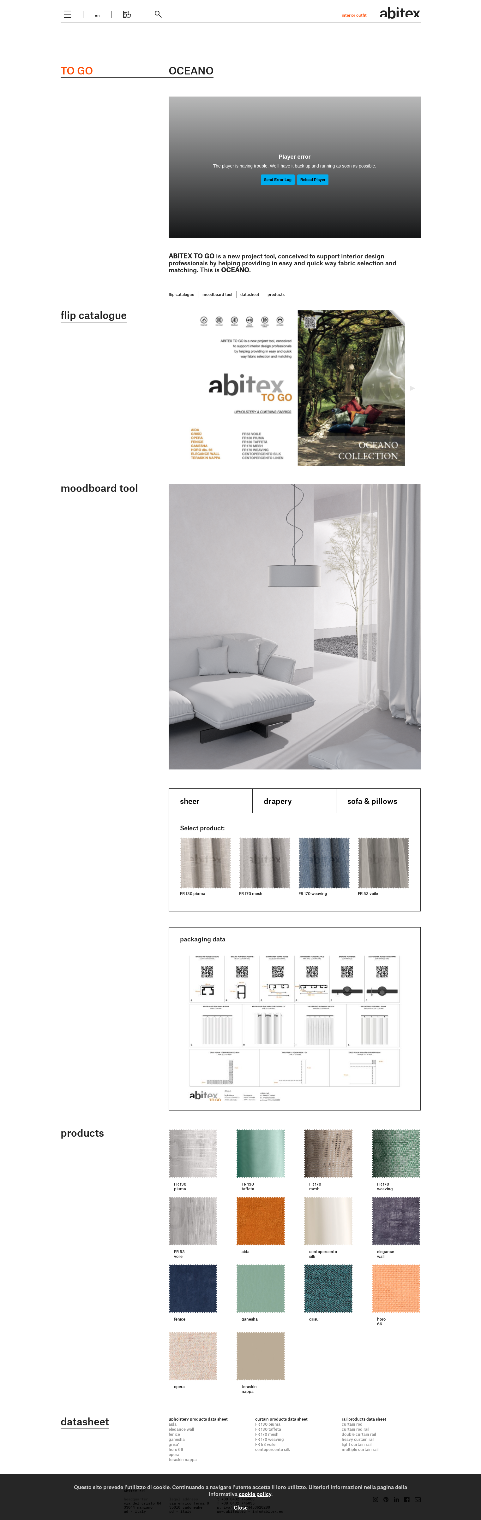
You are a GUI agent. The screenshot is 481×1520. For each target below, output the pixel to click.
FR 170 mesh (267, 1433)
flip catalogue (181, 294)
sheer (190, 800)
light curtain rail (356, 1443)
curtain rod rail (355, 1428)
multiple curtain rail (360, 1449)
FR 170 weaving (269, 1438)
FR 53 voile (265, 1443)
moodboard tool (217, 294)
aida (173, 1423)
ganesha (177, 1438)
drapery (278, 800)
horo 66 (176, 1449)
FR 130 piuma (267, 1423)
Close (241, 1507)
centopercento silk (272, 1449)
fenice (174, 1433)
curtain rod (352, 1423)
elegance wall (181, 1428)
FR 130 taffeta (268, 1428)
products (276, 294)
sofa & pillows (372, 800)
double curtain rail (359, 1433)
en (97, 15)
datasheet (249, 294)
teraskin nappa (183, 1459)
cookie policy (255, 1494)
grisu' (174, 1443)
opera (174, 1454)
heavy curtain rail (358, 1438)
